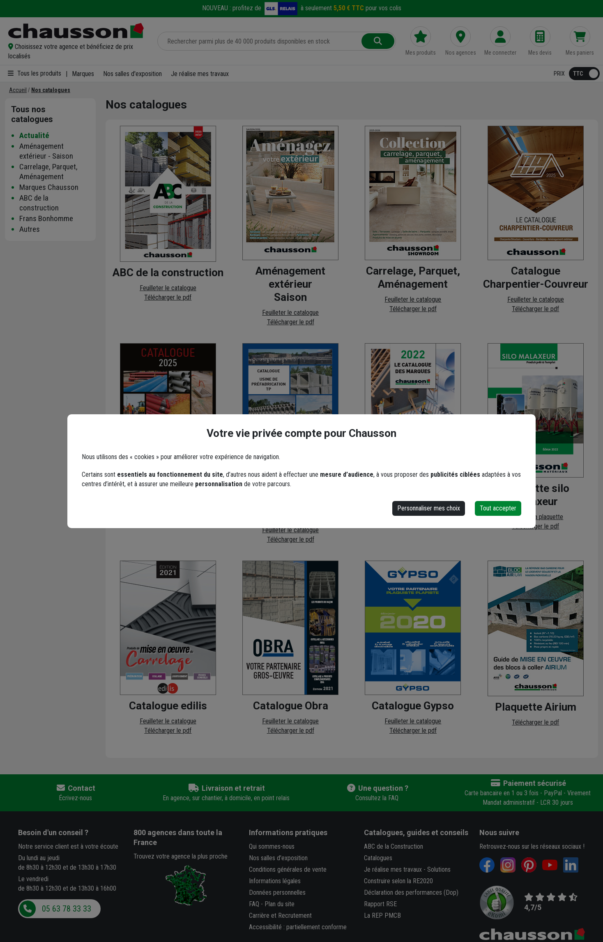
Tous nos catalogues (32, 114)
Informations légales (275, 881)
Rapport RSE (380, 904)
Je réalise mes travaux (200, 74)
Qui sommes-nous (272, 846)
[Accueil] (18, 90)
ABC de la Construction (393, 846)
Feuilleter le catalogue (168, 288)
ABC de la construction (39, 202)
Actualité (34, 135)
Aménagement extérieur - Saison (46, 151)
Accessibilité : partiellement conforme (298, 927)
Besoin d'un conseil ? (53, 832)
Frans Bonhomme (46, 218)
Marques (83, 74)
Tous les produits (34, 73)
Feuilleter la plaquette (535, 517)
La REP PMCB (382, 915)
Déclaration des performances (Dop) (411, 892)
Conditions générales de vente (288, 869)
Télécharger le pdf (167, 297)
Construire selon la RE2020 (398, 881)
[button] (77, 51)
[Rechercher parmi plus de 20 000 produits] (260, 41)
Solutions (439, 869)
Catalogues (378, 858)
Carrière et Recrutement (280, 915)
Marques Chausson (48, 187)
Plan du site (280, 904)
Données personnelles (277, 892)
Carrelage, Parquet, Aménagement (48, 171)
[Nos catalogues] (50, 90)
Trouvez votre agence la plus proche (180, 856)
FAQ (254, 904)
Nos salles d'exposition (132, 74)
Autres (29, 229)
